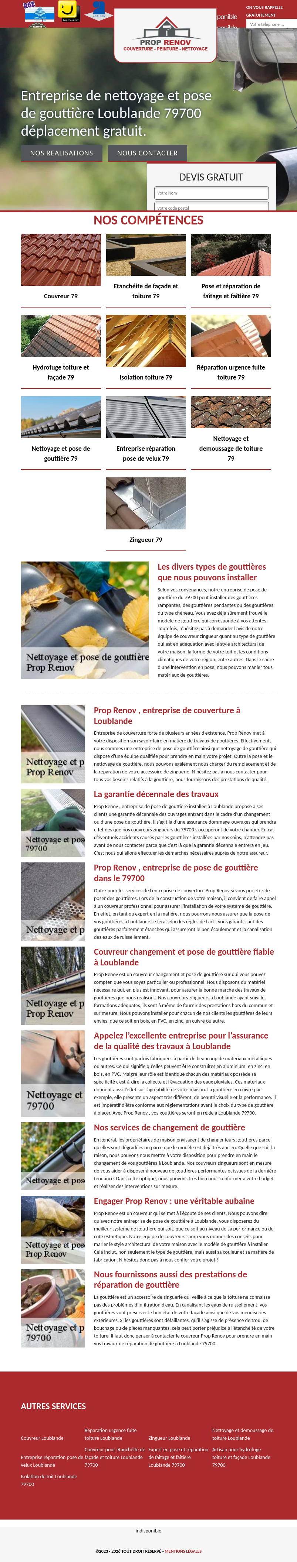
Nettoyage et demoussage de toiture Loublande (242, 1434)
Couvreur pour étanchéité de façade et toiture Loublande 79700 (115, 1457)
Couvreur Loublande (42, 1438)
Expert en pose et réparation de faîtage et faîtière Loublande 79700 (179, 1457)
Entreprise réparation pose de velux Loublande (52, 1461)
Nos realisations (61, 152)
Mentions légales (183, 1551)
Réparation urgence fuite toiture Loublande (111, 1434)
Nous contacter (147, 152)
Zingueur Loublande (169, 1438)
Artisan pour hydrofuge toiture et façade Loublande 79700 (241, 1457)
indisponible (221, 16)
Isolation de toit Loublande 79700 (49, 1480)
